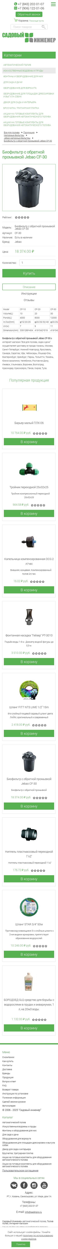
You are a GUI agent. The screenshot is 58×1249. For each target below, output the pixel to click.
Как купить (7, 1061)
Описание (29, 287)
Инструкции (29, 293)
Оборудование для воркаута (20, 87)
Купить (29, 273)
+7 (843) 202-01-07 (29, 3)
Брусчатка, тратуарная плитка (21, 107)
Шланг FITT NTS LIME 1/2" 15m (29, 707)
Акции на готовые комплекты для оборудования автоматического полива (27, 115)
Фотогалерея (8, 1105)
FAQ (4, 1085)
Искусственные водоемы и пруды (23, 70)
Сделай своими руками (14, 1101)
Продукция (7, 1077)
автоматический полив (34, 1221)
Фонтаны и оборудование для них (23, 76)
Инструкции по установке (15, 1093)
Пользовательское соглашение (20, 1170)
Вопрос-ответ (9, 1081)
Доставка (7, 1069)
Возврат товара (10, 1089)
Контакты (7, 1065)
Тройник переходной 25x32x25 (29, 487)
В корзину (29, 441)
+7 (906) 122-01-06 (29, 8)
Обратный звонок (29, 14)
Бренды (6, 1073)
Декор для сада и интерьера (19, 102)
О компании (8, 1057)
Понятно (20, 1244)
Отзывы (29, 300)
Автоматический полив (17, 64)
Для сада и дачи (12, 82)
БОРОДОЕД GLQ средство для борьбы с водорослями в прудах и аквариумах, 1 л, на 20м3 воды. (29, 1004)
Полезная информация (14, 1097)
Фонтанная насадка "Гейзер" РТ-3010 (29, 635)
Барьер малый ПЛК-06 (29, 423)
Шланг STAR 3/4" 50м (29, 924)
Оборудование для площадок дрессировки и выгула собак (28, 95)
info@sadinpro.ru (33, 1212)
